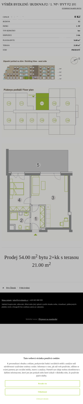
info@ (15, 300)
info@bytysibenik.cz (60, 5)
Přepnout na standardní (48, 319)
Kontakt (73, 38)
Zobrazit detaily (42, 399)
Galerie (62, 32)
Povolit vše (42, 384)
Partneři (62, 38)
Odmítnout (42, 392)
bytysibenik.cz (22, 300)
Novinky (73, 32)
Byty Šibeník (11, 288)
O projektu (34, 32)
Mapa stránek (7, 300)
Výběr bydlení (48, 32)
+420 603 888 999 (61, 10)
